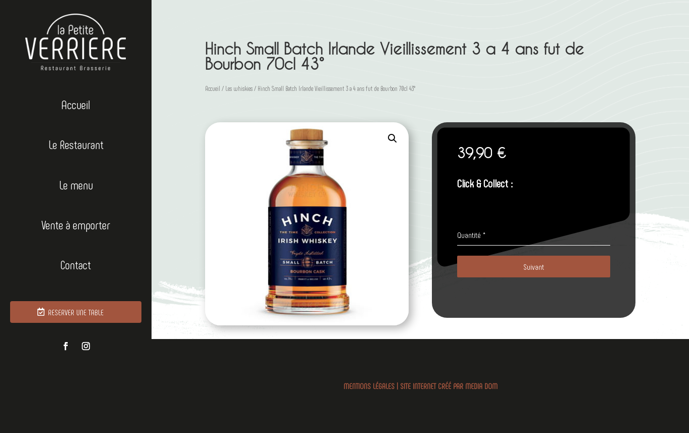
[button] (392, 138)
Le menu (76, 185)
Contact (76, 265)
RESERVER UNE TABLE (76, 312)
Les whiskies (239, 88)
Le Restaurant (76, 145)
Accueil (75, 105)
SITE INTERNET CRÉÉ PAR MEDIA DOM (449, 386)
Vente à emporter (75, 225)
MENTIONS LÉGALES (369, 386)
